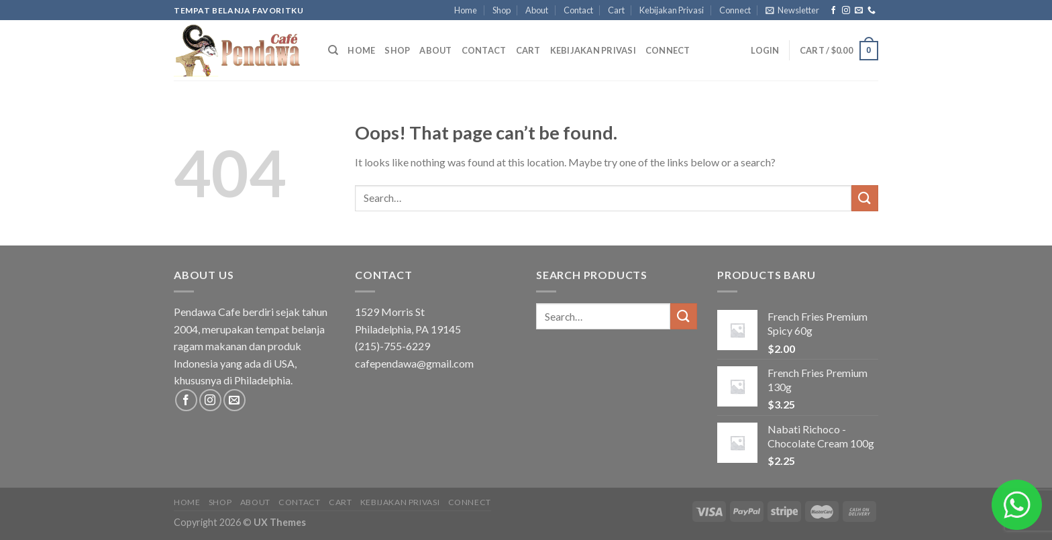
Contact (578, 10)
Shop (501, 10)
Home (465, 10)
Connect (735, 10)
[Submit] (864, 198)
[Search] (333, 50)
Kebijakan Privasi (671, 10)
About (536, 10)
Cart (616, 10)
